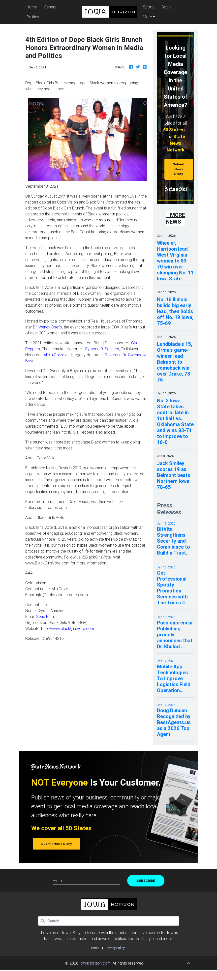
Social (166, 6)
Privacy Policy (115, 948)
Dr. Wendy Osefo (47, 326)
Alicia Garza (54, 354)
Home (32, 6)
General (50, 6)
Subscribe (146, 881)
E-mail (58, 880)
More (147, 16)
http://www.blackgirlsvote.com (67, 628)
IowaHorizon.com (95, 963)
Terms (94, 948)
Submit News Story (179, 169)
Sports (149, 6)
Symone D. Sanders (102, 348)
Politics (33, 16)
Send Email (45, 616)
